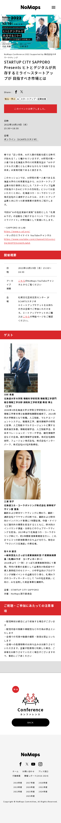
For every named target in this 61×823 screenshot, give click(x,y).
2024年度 (43, 791)
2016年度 (18, 782)
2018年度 (43, 782)
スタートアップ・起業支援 (33, 98)
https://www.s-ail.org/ (17, 231)
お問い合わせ (28, 771)
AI (18, 98)
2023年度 (30, 791)
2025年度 (30, 796)
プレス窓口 (43, 771)
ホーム (16, 771)
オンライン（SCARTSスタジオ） (21, 139)
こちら (21, 280)
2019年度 (18, 787)
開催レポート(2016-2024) (36, 775)
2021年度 (43, 787)
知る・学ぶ (10, 98)
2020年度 (30, 787)
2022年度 (18, 791)
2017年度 (30, 782)
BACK (30, 722)
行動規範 (16, 775)
